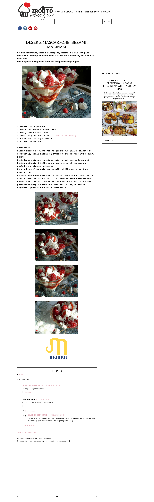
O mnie (79, 12)
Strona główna (64, 12)
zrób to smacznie (37, 415)
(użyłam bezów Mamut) (63, 136)
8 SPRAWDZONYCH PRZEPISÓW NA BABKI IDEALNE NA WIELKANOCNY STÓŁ (119, 84)
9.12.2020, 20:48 (57, 415)
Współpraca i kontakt (98, 12)
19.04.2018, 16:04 (52, 385)
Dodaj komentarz (28, 432)
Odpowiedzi (30, 411)
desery (21, 374)
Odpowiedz (27, 392)
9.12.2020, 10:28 (42, 399)
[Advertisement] (119, 54)
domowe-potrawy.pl (33, 385)
